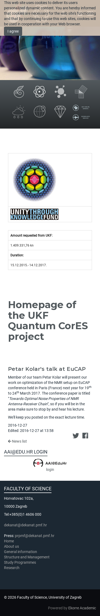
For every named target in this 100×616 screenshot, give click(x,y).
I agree (13, 31)
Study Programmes (20, 562)
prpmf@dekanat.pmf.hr (34, 536)
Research (12, 568)
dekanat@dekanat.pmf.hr (25, 525)
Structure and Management (27, 557)
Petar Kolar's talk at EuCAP (47, 369)
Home (9, 541)
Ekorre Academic (82, 608)
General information (20, 552)
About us (12, 546)
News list (17, 441)
